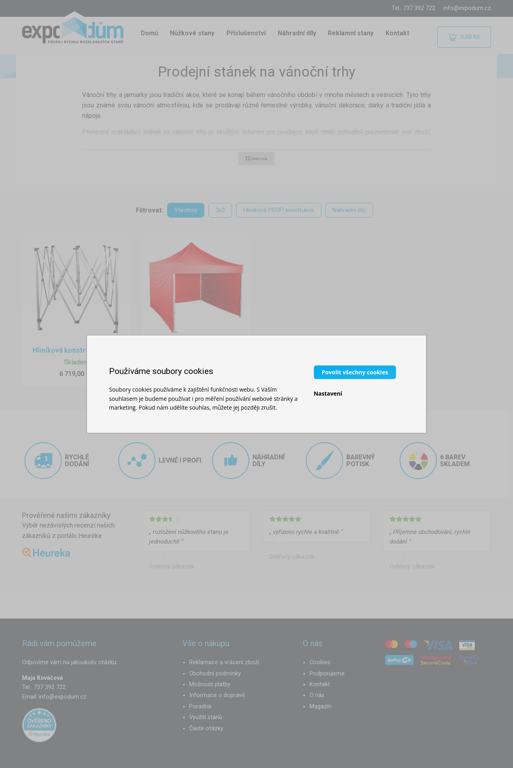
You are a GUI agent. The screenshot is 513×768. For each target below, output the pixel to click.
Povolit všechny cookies (355, 372)
